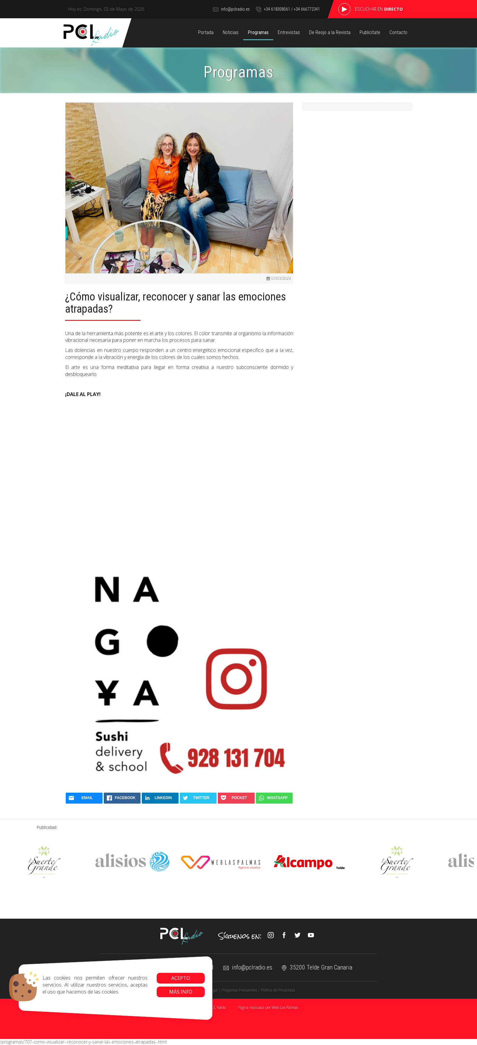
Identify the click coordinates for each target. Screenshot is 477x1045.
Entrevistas (289, 32)
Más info (173, 991)
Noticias (230, 32)
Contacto (398, 32)
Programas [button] (258, 32)
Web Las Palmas (285, 1007)
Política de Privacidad (278, 990)
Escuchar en (379, 9)
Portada (206, 32)
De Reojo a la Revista (329, 32)
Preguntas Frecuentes (239, 990)
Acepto (173, 978)
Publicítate (370, 32)
